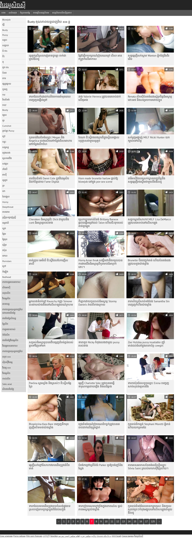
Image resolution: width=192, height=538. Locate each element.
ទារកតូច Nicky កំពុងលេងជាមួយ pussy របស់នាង (99, 343)
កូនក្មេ (4, 89)
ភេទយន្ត (6, 303)
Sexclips (54, 536)
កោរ (4, 78)
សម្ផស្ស (5, 147)
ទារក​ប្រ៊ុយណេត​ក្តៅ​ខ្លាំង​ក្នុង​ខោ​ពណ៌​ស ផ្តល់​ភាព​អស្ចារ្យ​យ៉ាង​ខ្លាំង (100, 507)
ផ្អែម (4, 233)
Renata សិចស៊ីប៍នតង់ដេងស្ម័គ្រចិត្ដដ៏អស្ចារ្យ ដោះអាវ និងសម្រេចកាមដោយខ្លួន (150, 98)
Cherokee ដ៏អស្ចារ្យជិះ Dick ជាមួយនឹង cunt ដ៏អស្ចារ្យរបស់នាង (49, 221)
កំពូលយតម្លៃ (25, 12)
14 (129, 521)
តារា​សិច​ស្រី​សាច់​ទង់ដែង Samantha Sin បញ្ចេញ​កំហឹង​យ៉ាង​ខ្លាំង (148, 303)
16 (140, 521)
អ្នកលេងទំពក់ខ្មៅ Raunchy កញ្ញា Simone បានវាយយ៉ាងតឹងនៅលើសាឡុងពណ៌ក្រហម (51, 303)
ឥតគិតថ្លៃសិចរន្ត (9, 318)
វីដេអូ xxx (6, 367)
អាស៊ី (4, 174)
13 (123, 521)
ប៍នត (4, 72)
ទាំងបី (4, 169)
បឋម (3, 12)
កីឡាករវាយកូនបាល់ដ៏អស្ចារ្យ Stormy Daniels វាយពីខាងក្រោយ (97, 303)
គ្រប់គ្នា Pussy (8, 130)
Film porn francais (34, 536)
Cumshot (6, 125)
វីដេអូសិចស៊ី (13, 5)
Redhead (6, 277)
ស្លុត (4, 228)
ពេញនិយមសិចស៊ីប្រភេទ (62, 12)
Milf (4, 105)
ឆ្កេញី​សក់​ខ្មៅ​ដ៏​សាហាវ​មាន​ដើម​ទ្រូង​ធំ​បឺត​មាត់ (49, 466)
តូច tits (5, 67)
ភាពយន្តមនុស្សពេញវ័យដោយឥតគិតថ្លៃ (12, 311)
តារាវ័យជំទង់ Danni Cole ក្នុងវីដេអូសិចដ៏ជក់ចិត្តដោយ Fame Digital (49, 180)
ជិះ (3, 56)
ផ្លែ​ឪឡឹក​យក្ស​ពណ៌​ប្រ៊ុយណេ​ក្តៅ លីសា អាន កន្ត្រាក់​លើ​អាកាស (100, 57)
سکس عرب (85, 536)
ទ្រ (3, 185)
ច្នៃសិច (5, 323)
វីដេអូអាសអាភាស (10, 345)
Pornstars (6, 261)
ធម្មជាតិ (5, 222)
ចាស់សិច (6, 378)
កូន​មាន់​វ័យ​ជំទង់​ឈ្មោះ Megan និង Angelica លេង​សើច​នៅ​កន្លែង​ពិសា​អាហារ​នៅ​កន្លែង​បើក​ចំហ (50, 141)
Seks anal (7, 384)
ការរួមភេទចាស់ (8, 329)
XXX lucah (116, 536)
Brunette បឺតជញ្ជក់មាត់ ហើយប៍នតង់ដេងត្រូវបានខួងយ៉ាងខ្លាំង (149, 262)
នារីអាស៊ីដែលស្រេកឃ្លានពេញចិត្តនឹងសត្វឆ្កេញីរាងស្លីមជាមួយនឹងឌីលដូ (146, 180)
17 (146, 521)
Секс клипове (6, 536)
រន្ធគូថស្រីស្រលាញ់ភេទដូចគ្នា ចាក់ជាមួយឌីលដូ (47, 57)
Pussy (5, 34)
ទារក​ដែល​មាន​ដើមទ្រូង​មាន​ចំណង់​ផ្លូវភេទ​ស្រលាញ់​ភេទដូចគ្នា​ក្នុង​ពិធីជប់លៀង (49, 507)
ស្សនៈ (4, 39)
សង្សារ (5, 163)
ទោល (4, 255)
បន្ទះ (4, 141)
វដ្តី (3, 24)
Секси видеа (128, 536)
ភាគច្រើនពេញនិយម (41, 12)
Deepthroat (7, 206)
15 (135, 521)
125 (153, 521)
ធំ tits (4, 50)
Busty (5, 30)
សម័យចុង (13, 12)
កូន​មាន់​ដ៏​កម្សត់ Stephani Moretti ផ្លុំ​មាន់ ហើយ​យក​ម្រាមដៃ (149, 425)
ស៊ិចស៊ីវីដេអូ (7, 362)
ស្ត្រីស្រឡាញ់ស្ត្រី (9, 217)
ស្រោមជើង (7, 158)
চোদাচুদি (46, 536)
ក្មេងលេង (6, 152)
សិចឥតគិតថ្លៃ (8, 389)
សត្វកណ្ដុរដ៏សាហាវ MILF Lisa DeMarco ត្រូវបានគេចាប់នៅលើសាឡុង (149, 221)
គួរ (3, 120)
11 (112, 521)
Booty (5, 109)
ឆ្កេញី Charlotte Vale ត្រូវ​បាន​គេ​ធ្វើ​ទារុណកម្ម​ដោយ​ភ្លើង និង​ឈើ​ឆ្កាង (96, 384)
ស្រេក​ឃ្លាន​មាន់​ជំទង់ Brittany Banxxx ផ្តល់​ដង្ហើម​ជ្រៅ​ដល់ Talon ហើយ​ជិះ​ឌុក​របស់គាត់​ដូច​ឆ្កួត (100, 223)
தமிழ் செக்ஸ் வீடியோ (101, 536)
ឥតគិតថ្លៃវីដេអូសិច (10, 340)
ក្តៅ (3, 136)
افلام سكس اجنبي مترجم (69, 536)
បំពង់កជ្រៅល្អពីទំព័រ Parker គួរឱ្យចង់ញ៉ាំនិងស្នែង (100, 466)
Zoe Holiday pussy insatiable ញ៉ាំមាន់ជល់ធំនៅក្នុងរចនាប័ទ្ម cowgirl (146, 343)
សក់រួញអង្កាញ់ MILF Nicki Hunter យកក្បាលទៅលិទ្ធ (149, 139)
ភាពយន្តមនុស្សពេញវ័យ (12, 351)
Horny (5, 202)
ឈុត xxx (6, 356)
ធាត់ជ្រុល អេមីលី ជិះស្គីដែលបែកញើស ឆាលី (48, 262)
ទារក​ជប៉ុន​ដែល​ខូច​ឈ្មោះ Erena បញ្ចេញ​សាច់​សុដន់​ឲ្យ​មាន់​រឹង (148, 384)
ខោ (3, 191)
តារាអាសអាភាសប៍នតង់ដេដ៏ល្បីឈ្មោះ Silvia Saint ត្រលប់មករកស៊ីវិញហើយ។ (148, 466)
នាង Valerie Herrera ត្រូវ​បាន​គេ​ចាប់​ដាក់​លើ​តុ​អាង (99, 98)
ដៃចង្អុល (6, 196)
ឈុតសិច (6, 292)
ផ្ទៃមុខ (4, 239)
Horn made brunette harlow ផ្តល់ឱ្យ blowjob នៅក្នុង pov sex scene (98, 180)
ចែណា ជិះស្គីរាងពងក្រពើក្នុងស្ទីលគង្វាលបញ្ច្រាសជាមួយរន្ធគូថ (98, 139)
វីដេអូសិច (6, 298)
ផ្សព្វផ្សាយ (6, 83)
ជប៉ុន (4, 250)
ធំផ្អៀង (5, 271)
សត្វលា (5, 45)
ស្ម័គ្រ (4, 244)
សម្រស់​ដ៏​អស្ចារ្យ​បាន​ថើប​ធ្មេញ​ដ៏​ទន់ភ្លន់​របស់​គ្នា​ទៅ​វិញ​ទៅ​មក (51, 343)
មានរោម (6, 211)
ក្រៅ (4, 266)
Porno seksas (19, 536)
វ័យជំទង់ (6, 99)
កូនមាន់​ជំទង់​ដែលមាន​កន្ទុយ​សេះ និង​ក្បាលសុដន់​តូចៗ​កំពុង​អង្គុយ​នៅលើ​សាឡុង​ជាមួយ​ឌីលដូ (150, 509)
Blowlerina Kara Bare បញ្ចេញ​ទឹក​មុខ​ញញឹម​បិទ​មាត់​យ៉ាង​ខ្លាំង (49, 425)
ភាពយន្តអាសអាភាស (11, 281)
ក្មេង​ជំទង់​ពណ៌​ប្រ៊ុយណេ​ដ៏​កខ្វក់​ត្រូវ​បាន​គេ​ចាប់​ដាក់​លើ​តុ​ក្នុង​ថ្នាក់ (99, 425)
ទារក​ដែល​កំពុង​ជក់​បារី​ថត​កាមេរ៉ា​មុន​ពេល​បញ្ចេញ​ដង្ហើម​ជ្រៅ (50, 98)
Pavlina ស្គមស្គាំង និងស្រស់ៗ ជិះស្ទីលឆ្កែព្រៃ (50, 384)
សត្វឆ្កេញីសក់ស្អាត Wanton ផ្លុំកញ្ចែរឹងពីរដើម (148, 57)
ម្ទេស (4, 114)
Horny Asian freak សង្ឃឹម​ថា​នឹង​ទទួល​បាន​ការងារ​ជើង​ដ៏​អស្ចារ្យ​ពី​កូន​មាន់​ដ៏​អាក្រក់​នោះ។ (100, 264)
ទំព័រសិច (6, 334)
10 (106, 521)
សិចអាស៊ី (6, 287)
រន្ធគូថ (4, 180)
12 (117, 521)
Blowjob (6, 19)
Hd (3, 94)
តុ (3, 61)
